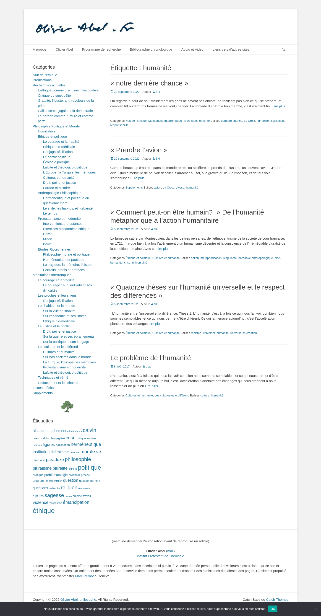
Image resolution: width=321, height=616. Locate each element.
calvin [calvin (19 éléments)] (89, 430)
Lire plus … (140, 178)
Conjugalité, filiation (58, 152)
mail (170, 551)
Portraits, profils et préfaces (64, 270)
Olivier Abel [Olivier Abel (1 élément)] (39, 460)
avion (157, 187)
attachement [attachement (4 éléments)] (56, 431)
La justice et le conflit (54, 326)
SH (158, 91)
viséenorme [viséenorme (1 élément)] (56, 503)
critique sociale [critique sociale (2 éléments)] (86, 438)
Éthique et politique (138, 258)
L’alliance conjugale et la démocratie (65, 111)
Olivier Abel (64, 49)
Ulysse (179, 187)
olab (148, 366)
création (251, 333)
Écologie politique (56, 162)
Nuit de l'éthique (136, 120)
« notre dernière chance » (149, 83)
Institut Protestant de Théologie (160, 556)
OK (273, 609)
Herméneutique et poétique (63, 259)
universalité (139, 262)
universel (209, 333)
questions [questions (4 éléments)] (40, 488)
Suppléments (134, 187)
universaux (237, 333)
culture (205, 395)
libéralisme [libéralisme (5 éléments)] (60, 452)
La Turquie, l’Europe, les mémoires (69, 362)
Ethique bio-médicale (59, 147)
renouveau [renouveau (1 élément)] (84, 488)
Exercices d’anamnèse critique (66, 229)
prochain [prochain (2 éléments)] (74, 475)
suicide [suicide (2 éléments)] (77, 496)
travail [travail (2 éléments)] (87, 496)
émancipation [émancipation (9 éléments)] (76, 502)
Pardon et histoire (56, 188)
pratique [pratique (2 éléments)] (38, 475)
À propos (40, 49)
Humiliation (46, 131)
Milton (47, 239)
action (195, 258)
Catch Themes (277, 599)
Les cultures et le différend (171, 395)
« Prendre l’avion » (138, 150)
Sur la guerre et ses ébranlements (69, 336)
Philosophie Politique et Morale (56, 126)
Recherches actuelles (49, 85)
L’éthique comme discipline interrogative (68, 90)
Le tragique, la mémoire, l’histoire (68, 265)
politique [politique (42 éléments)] (89, 467)
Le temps (50, 213)
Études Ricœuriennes (54, 249)
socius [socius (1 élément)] (68, 496)
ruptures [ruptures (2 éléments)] (38, 496)
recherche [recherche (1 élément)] (54, 488)
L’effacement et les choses (58, 383)
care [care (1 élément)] (35, 438)
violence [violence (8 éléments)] (41, 502)
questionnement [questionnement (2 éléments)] (89, 480)
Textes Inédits (43, 388)
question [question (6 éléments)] (70, 480)
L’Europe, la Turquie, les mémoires (69, 172)
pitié (277, 258)
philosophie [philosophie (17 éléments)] (78, 459)
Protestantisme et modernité (59, 218)
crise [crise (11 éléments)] (71, 437)
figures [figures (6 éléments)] (49, 444)
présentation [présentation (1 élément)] (55, 480)
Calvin (48, 234)
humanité (263, 120)
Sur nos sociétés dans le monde (67, 357)
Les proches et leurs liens (57, 295)
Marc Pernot (84, 576)
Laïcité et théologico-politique (65, 167)
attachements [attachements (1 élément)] (74, 431)
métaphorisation (211, 258)
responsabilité (119, 125)
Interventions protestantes (63, 223)
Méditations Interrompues (165, 120)
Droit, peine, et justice (59, 182)
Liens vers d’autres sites (231, 49)
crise (127, 262)
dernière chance (231, 120)
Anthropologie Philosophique (59, 193)
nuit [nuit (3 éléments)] (98, 452)
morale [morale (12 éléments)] (87, 451)
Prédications (42, 80)
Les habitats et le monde (56, 306)
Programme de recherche (101, 49)
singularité (230, 258)
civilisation (277, 120)
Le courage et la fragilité (61, 141)
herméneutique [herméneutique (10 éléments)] (86, 444)
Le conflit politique (56, 157)
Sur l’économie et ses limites (64, 316)
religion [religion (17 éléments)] (69, 487)
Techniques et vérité (196, 120)
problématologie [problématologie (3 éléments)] (56, 475)
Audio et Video (192, 49)
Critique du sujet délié (54, 95)
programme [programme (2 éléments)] (40, 480)
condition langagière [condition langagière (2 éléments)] (51, 438)
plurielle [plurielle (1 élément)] (72, 468)
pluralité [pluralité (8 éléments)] (60, 468)
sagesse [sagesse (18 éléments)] (54, 495)
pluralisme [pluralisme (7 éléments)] (42, 468)
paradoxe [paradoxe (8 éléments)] (55, 459)
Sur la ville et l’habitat (59, 311)
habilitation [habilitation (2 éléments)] (63, 445)
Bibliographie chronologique (151, 49)
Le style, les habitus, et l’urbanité (68, 208)
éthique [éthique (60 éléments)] (44, 510)
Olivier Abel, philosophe (78, 599)
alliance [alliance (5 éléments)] (39, 431)
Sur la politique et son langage (66, 342)
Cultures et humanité (166, 258)
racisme (196, 333)
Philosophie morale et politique (66, 254)
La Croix (249, 120)
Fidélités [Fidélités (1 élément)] (37, 445)
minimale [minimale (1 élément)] (75, 452)
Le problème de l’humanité (150, 358)
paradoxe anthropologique (255, 258)
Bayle (47, 244)
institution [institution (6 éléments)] (41, 452)
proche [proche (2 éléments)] (85, 475)
